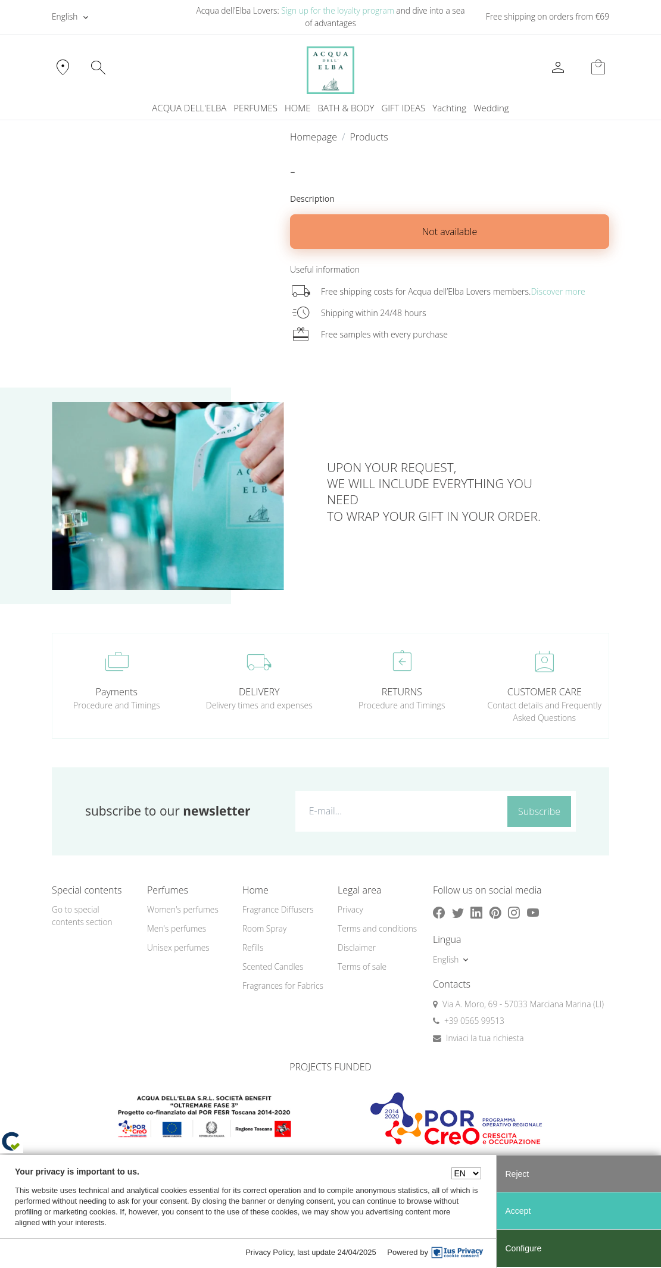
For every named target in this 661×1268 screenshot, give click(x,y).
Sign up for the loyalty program (337, 10)
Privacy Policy (269, 1252)
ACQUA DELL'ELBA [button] (189, 108)
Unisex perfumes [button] (178, 947)
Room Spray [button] (264, 928)
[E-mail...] (399, 811)
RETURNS (402, 691)
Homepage (313, 136)
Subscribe (539, 811)
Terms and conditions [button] (377, 928)
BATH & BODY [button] (346, 108)
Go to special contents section (82, 915)
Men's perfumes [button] (176, 928)
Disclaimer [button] (357, 947)
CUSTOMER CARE (544, 691)
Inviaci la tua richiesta (485, 1038)
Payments (117, 691)
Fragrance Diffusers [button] (278, 909)
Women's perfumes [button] (183, 909)
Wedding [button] (491, 108)
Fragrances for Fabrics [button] (282, 985)
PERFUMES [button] (255, 108)
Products (369, 136)
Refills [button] (252, 947)
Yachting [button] (449, 108)
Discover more (558, 291)
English (64, 16)
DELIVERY (259, 691)
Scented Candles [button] (272, 966)
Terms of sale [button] (362, 966)
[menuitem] (449, 108)
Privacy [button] (350, 909)
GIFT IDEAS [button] (403, 108)
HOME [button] (297, 108)
